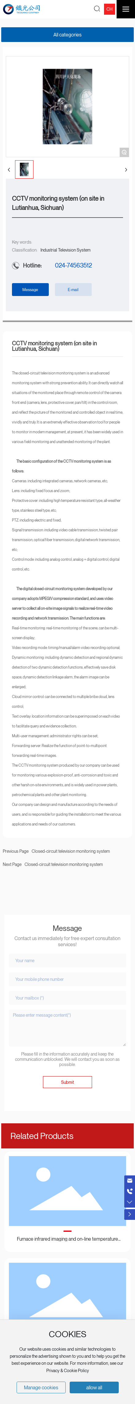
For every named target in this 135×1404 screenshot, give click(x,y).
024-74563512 (73, 265)
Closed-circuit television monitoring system (64, 864)
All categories (67, 35)
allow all (94, 1387)
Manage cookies (41, 1387)
